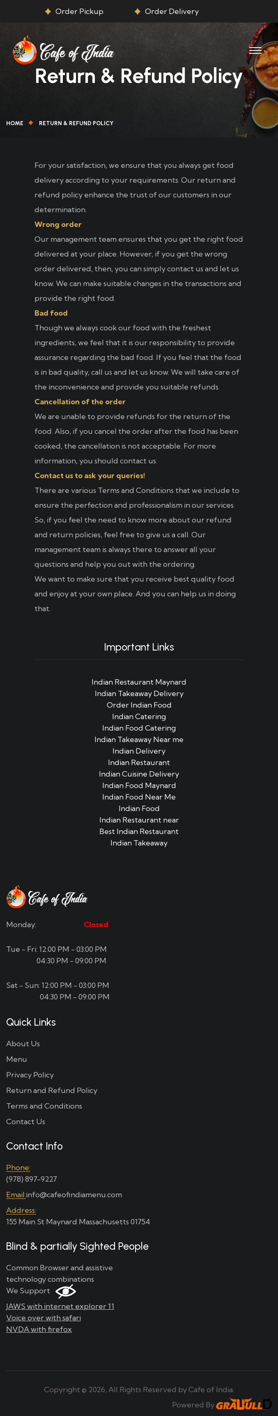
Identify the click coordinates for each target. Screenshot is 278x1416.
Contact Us (25, 1121)
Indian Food (139, 808)
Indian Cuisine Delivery (139, 774)
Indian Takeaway (139, 843)
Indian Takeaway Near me (139, 739)
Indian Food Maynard (139, 785)
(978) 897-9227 (31, 1179)
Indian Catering (139, 716)
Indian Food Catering (139, 728)
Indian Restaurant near (139, 820)
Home (14, 123)
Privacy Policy (30, 1074)
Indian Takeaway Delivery (139, 693)
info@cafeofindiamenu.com (74, 1194)
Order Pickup (79, 11)
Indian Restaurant (139, 762)
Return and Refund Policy (51, 1090)
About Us (23, 1043)
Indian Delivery (139, 751)
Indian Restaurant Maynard (139, 682)
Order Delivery (172, 11)
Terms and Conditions (44, 1106)
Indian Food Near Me (139, 797)
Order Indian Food (139, 705)
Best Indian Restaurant (139, 831)
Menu (16, 1059)
